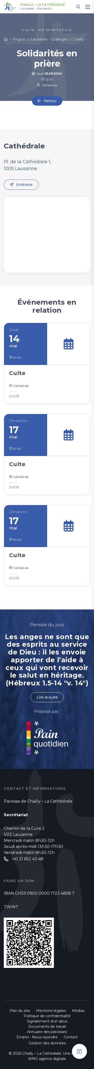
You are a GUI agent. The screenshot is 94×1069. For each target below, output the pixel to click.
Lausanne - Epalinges (36, 9)
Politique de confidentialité (47, 1016)
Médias (78, 1010)
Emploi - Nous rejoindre (37, 1037)
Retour (50, 101)
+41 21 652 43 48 (27, 858)
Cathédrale (47, 85)
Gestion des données (47, 1043)
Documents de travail (47, 1026)
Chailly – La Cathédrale (42, 4)
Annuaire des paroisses (47, 1032)
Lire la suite (47, 697)
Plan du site (20, 1010)
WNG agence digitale (47, 1058)
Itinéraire (24, 184)
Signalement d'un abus (47, 1021)
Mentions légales (51, 1010)
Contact (71, 1037)
